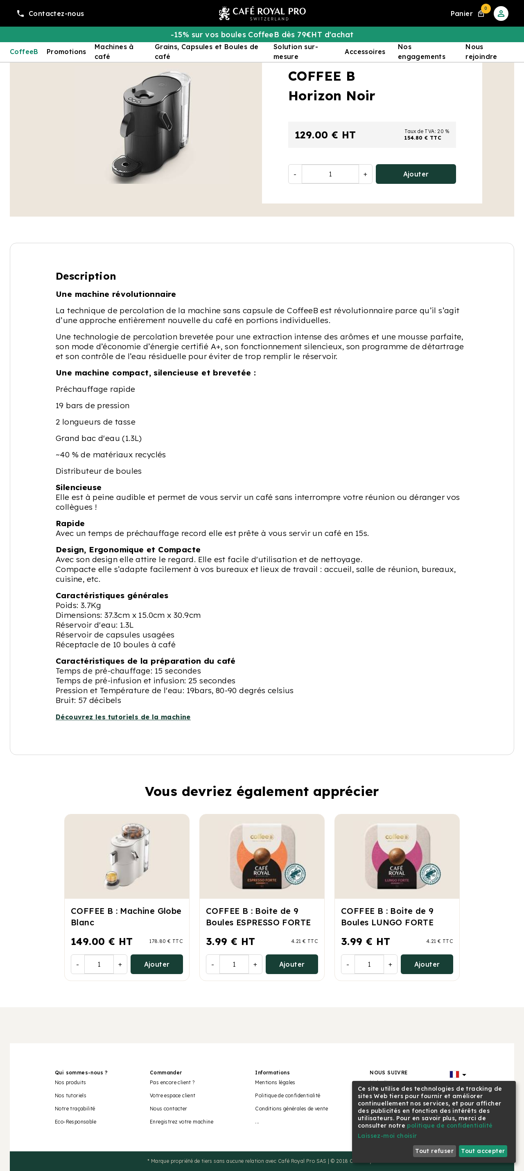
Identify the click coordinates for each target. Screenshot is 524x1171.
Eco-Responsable (75, 1122)
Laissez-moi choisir (387, 1135)
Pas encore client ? (172, 1082)
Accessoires (365, 51)
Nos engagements (421, 52)
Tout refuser (434, 1151)
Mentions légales (275, 1082)
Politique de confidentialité (287, 1095)
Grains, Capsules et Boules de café (207, 52)
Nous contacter (168, 1108)
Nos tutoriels (70, 1095)
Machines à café (114, 52)
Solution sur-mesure (295, 52)
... (257, 1122)
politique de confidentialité (449, 1125)
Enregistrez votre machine (181, 1122)
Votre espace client (173, 1095)
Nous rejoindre (481, 52)
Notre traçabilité (75, 1108)
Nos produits (70, 1082)
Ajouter (416, 174)
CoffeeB (24, 51)
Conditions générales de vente (291, 1108)
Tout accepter (483, 1151)
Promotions (66, 51)
